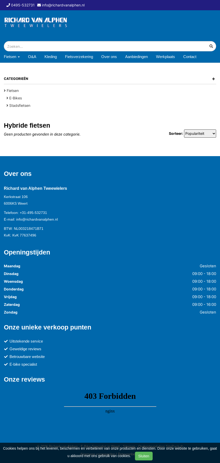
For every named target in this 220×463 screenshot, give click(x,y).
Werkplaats (165, 56)
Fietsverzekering (79, 56)
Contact (189, 56)
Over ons (109, 56)
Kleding (50, 56)
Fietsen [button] (12, 56)
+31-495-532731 (33, 213)
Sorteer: (176, 133)
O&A (32, 56)
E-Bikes (14, 98)
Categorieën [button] (109, 78)
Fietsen (11, 90)
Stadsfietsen (18, 105)
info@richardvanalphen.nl (37, 219)
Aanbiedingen (136, 56)
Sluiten (143, 456)
